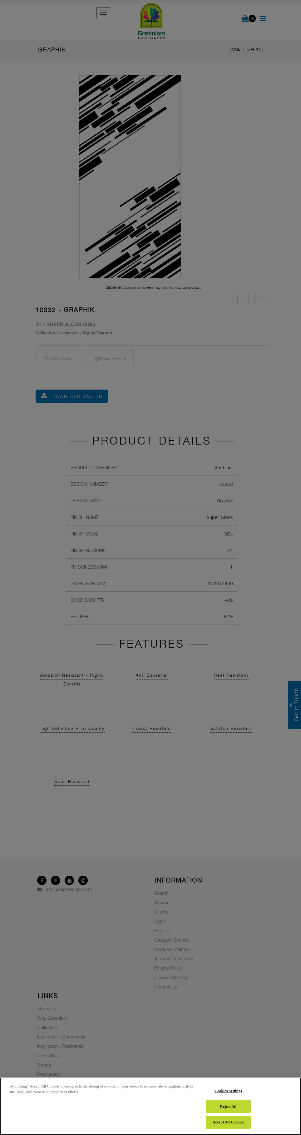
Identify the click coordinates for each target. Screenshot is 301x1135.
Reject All (228, 1106)
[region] (150, 1106)
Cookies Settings (228, 1091)
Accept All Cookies (228, 1122)
